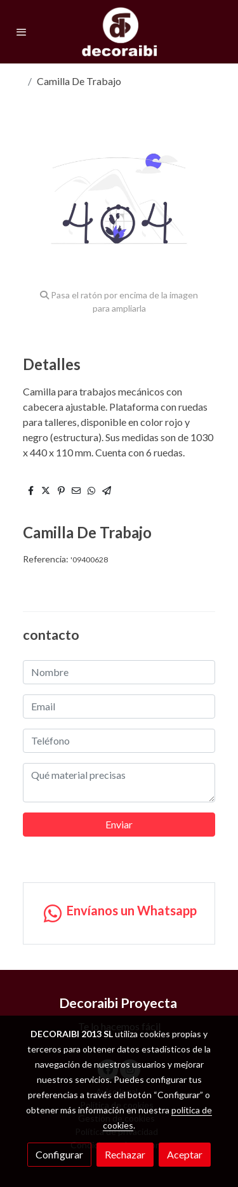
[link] (119, 31)
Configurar (59, 1154)
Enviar (119, 824)
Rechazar (125, 1154)
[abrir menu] (21, 31)
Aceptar (184, 1154)
